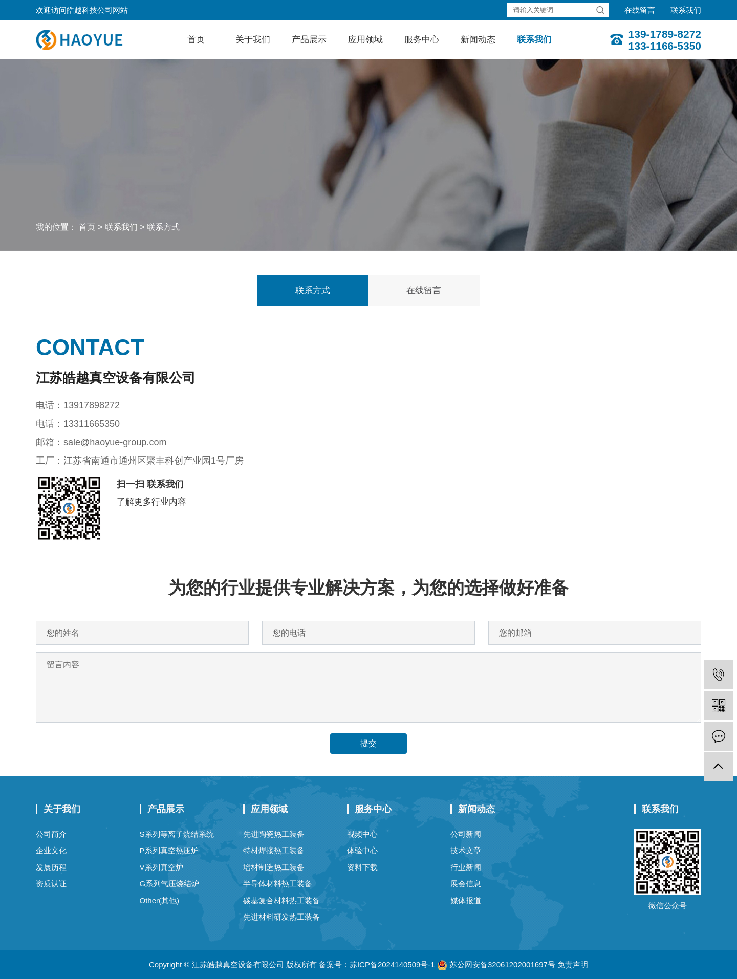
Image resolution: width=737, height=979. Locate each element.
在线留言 (639, 10)
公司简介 (51, 834)
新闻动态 (478, 40)
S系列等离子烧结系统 (177, 834)
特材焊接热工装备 (274, 850)
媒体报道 (465, 900)
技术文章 (465, 850)
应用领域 (365, 40)
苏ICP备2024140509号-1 (392, 964)
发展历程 (51, 867)
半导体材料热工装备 (277, 883)
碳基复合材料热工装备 (281, 900)
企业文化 (51, 850)
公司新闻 (465, 834)
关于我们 (252, 40)
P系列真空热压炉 (169, 850)
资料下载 (362, 867)
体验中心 (362, 850)
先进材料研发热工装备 (281, 916)
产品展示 (309, 40)
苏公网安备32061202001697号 (496, 964)
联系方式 (163, 227)
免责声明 (572, 964)
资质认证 (51, 883)
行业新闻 (465, 867)
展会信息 (465, 883)
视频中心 (362, 834)
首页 (196, 40)
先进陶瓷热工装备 (274, 834)
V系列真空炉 (161, 867)
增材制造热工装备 (274, 867)
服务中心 (421, 40)
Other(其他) (160, 900)
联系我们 (685, 10)
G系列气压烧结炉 (170, 883)
